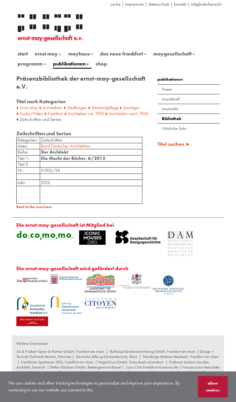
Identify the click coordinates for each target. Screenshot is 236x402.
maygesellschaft (174, 53)
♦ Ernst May (27, 108)
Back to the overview (34, 206)
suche (115, 4)
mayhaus (80, 53)
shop (101, 63)
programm (31, 63)
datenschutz (158, 4)
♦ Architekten (50, 108)
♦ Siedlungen (75, 108)
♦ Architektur (75, 114)
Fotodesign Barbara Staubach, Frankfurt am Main (181, 356)
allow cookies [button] (213, 387)
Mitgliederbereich (206, 4)
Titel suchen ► (174, 144)
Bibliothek (171, 119)
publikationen (71, 63)
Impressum (134, 4)
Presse (167, 89)
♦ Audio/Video (29, 114)
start (22, 53)
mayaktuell (171, 99)
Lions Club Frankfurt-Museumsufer (152, 367)
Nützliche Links (174, 128)
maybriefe (170, 109)
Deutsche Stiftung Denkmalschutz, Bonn (106, 356)
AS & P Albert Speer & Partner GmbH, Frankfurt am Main (60, 351)
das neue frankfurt (123, 53)
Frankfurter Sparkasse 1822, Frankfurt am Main (57, 362)
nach (133, 114)
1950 (99, 114)
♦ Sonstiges (130, 108)
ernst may (48, 53)
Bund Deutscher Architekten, (66, 146)
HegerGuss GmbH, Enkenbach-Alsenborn (131, 362)
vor (91, 114)
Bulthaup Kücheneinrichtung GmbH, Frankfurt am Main (152, 351)
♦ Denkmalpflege (103, 108)
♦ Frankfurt (53, 114)
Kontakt (180, 4)
